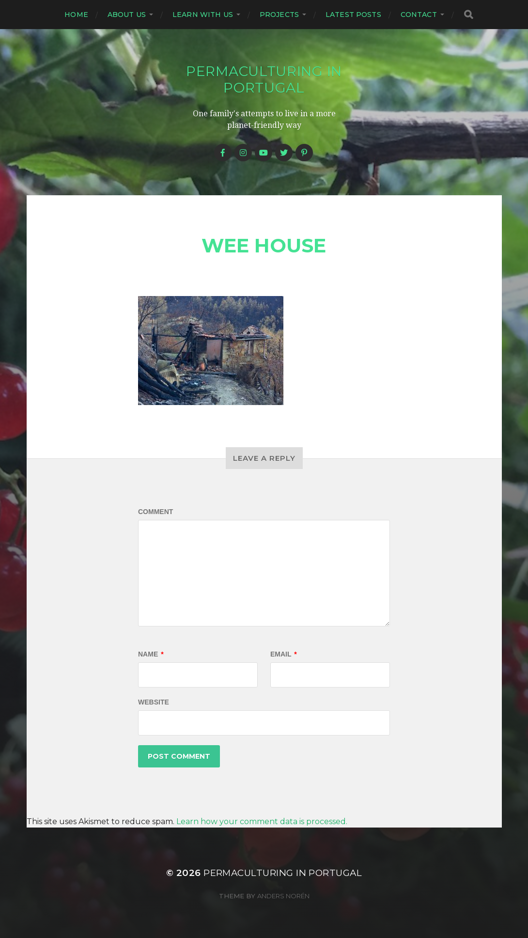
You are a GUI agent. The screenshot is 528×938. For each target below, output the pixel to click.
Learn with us (202, 14)
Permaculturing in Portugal (264, 79)
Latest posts (353, 14)
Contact (419, 14)
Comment (155, 512)
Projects (279, 14)
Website (153, 702)
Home (76, 14)
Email (283, 654)
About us (127, 14)
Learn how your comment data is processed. (261, 821)
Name (151, 654)
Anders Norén (283, 896)
